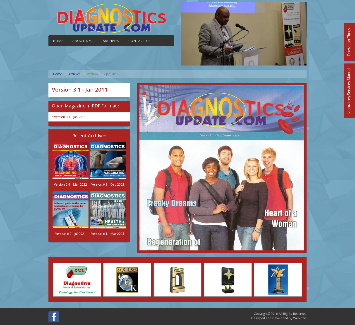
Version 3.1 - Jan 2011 (70, 117)
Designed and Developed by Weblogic (279, 318)
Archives (111, 41)
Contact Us (139, 41)
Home (58, 41)
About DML (83, 41)
